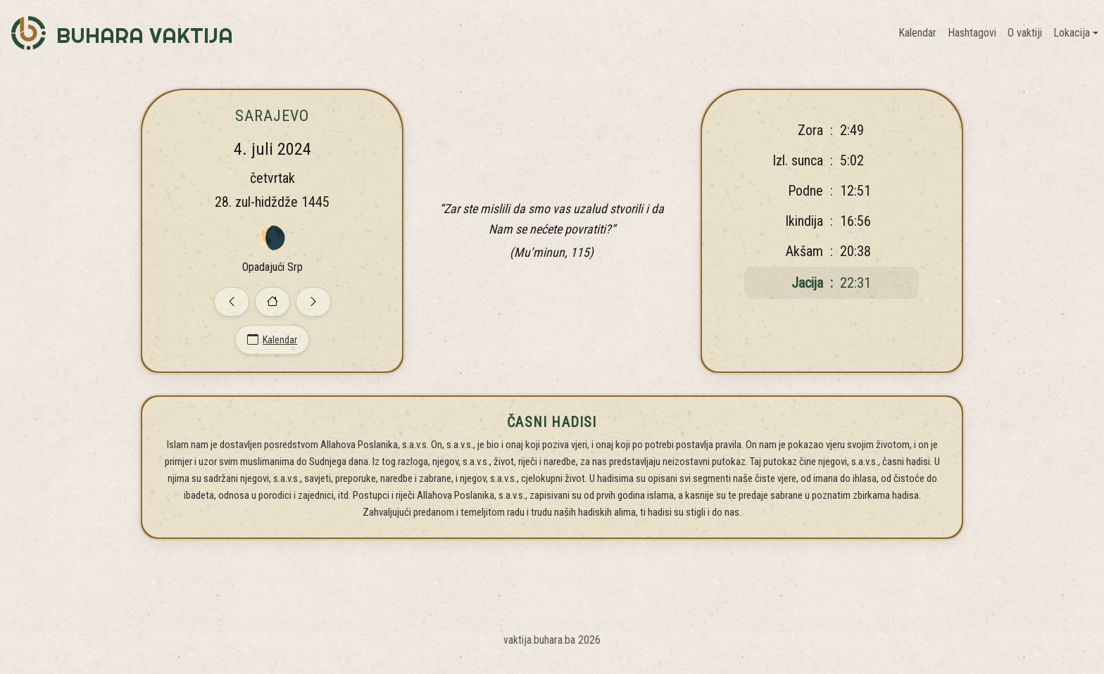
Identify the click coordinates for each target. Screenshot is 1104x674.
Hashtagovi (972, 32)
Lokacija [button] (1071, 32)
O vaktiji (1025, 32)
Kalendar (917, 32)
